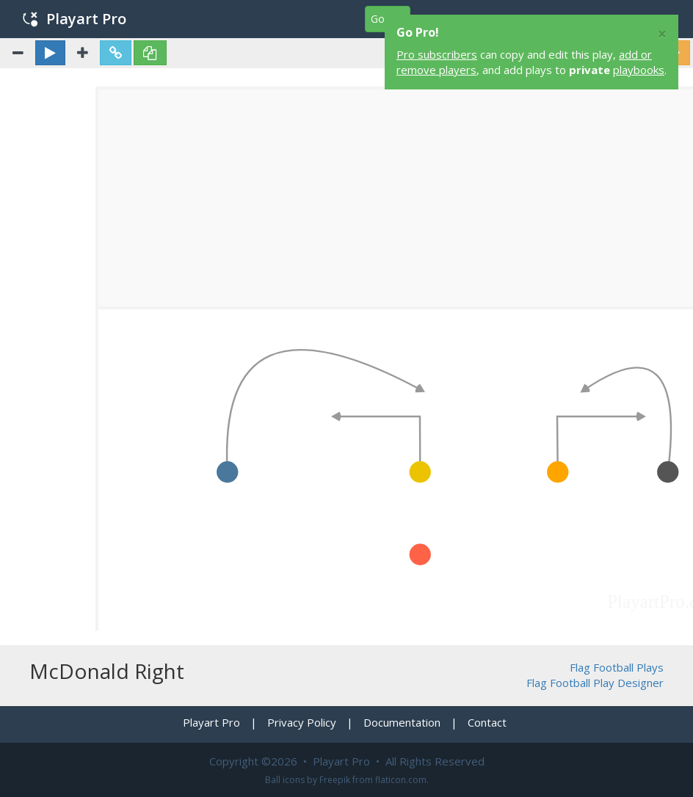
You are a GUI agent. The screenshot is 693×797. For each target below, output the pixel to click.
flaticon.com (401, 780)
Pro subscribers (436, 54)
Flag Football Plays (617, 667)
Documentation (401, 722)
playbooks (638, 69)
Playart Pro (74, 19)
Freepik (334, 780)
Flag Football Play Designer (595, 682)
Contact (487, 722)
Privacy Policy (301, 722)
